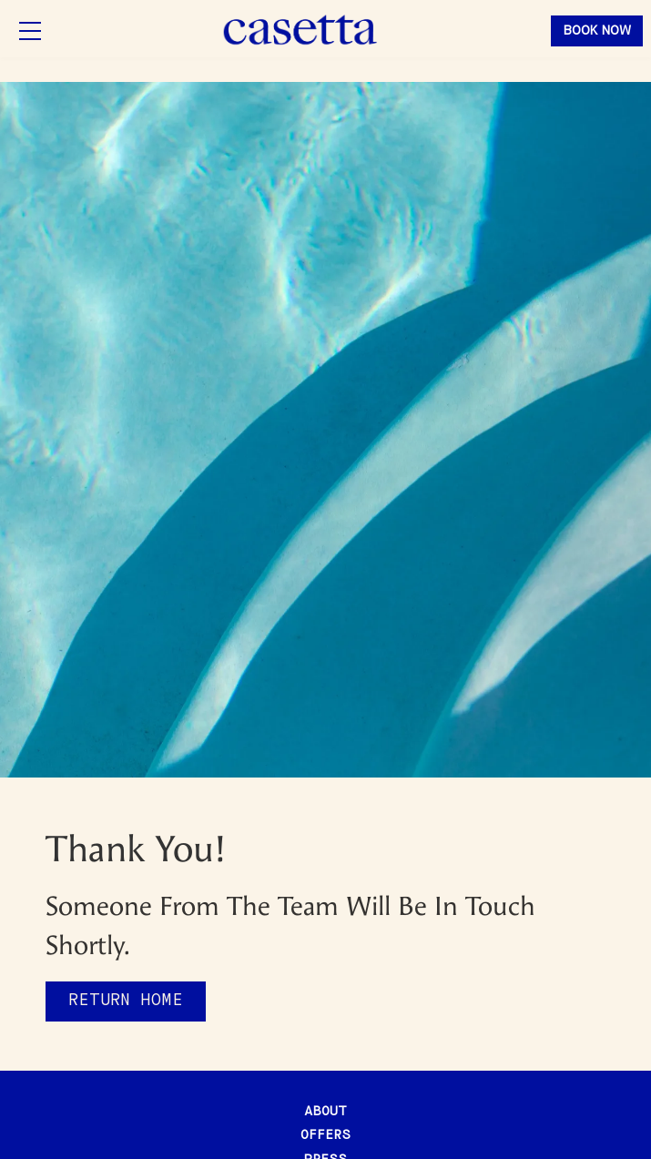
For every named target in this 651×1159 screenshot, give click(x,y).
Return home (125, 1000)
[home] (301, 31)
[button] (30, 31)
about (325, 1111)
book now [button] (597, 31)
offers (325, 1135)
